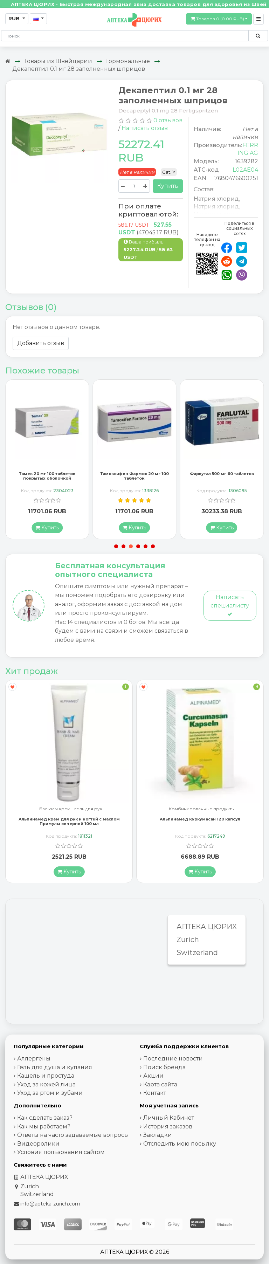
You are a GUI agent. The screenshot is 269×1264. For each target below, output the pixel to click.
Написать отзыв (145, 128)
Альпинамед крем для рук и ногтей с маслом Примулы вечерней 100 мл (69, 822)
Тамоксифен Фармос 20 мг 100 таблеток (134, 477)
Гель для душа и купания (54, 1068)
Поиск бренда (164, 1068)
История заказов (167, 1128)
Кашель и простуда (45, 1077)
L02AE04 (245, 169)
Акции (153, 1077)
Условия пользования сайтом (61, 1153)
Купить (167, 186)
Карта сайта (160, 1086)
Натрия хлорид (216, 198)
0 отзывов (167, 120)
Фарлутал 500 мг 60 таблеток (222, 475)
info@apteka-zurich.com (50, 1205)
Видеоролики (38, 1145)
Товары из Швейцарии (58, 61)
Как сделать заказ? (45, 1119)
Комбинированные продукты (202, 810)
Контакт (154, 1094)
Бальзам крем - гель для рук (70, 810)
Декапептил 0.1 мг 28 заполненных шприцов (78, 69)
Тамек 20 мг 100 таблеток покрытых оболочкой (47, 477)
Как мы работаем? (43, 1128)
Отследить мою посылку (179, 1145)
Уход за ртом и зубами (50, 1094)
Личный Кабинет (168, 1119)
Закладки (157, 1136)
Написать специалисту (230, 606)
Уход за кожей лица (46, 1086)
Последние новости (173, 1060)
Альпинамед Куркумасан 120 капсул (200, 820)
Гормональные (128, 61)
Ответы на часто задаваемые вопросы (73, 1136)
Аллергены (33, 1060)
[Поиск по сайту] (258, 35)
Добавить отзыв (40, 343)
